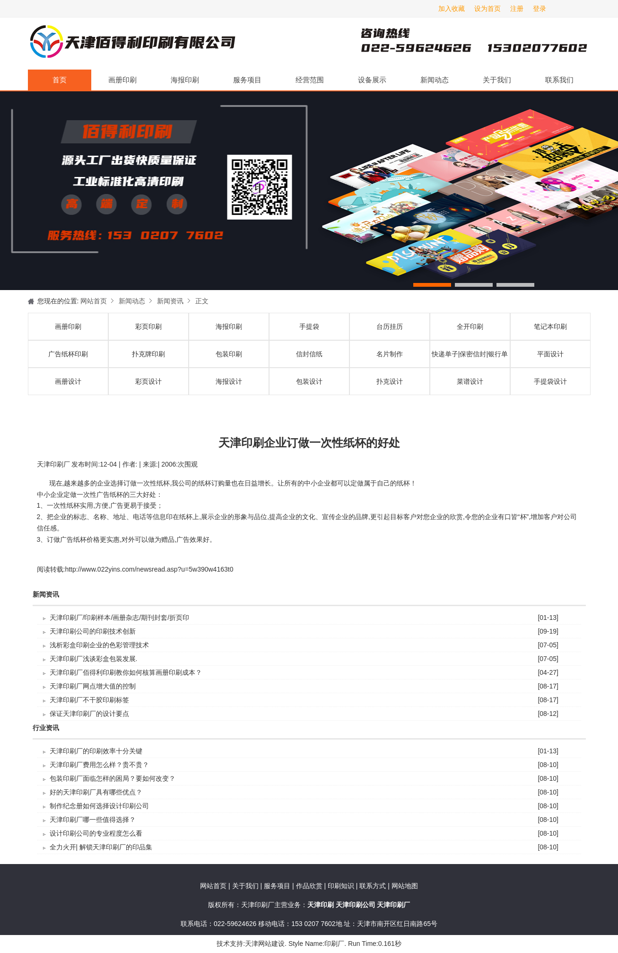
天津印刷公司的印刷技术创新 (93, 631)
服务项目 (247, 80)
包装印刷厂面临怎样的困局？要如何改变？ (112, 778)
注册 (516, 8)
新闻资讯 (170, 301)
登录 (539, 8)
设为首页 (487, 8)
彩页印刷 (148, 326)
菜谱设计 (470, 381)
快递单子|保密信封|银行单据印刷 (470, 358)
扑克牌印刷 (148, 354)
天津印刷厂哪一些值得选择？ (93, 819)
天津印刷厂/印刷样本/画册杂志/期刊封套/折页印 (120, 617)
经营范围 (310, 80)
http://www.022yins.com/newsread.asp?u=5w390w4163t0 (149, 569)
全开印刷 (470, 326)
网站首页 (93, 301)
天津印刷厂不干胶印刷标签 (89, 700)
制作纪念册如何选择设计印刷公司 (99, 806)
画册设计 (68, 381)
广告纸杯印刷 (68, 354)
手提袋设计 (550, 381)
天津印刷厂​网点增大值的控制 (93, 686)
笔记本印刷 (550, 326)
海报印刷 (185, 80)
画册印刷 (122, 80)
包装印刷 (229, 354)
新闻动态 (434, 80)
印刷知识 (342, 886)
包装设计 (309, 381)
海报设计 (229, 381)
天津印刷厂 (132, 44)
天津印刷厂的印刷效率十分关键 (96, 751)
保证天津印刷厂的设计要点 (89, 713)
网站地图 (405, 886)
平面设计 (550, 354)
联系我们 (559, 80)
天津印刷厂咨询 (458, 44)
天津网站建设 (265, 943)
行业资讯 (46, 728)
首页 (59, 80)
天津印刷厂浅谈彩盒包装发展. (94, 658)
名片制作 (389, 354)
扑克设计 (389, 381)
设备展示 (372, 80)
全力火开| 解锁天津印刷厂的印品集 (101, 847)
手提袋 (309, 326)
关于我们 (497, 80)
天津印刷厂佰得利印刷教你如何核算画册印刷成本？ (126, 672)
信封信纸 (309, 354)
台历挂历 (389, 326)
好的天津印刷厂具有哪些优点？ (96, 792)
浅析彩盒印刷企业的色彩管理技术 (99, 645)
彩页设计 (148, 381)
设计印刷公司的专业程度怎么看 (96, 833)
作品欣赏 (310, 886)
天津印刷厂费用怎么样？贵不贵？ (99, 764)
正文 (202, 301)
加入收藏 (451, 8)
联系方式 (372, 886)
